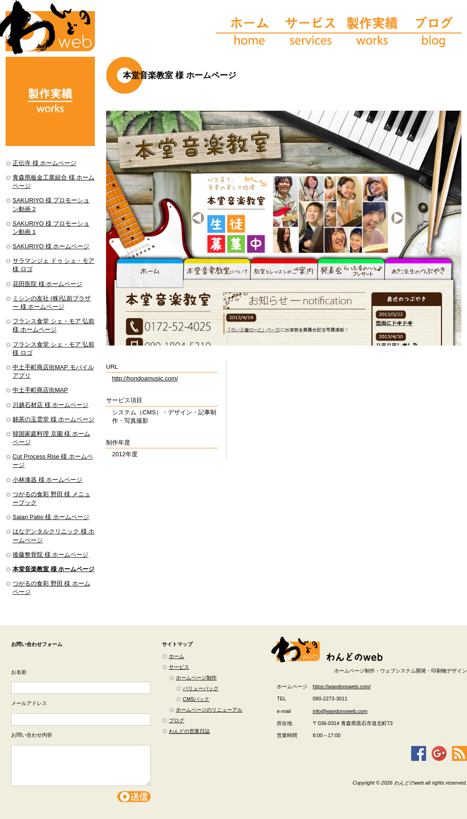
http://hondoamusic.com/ (145, 378)
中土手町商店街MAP (40, 389)
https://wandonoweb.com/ (342, 686)
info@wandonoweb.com (340, 711)
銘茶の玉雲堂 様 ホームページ (53, 419)
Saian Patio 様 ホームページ (51, 516)
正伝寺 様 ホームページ (44, 163)
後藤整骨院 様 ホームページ (50, 554)
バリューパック (201, 688)
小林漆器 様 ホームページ (47, 479)
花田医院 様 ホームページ (47, 283)
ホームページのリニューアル (209, 709)
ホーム (176, 656)
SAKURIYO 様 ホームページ (51, 246)
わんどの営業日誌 (189, 731)
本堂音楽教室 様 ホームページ (53, 569)
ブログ (176, 720)
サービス (179, 667)
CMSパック (196, 699)
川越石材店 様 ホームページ (50, 404)
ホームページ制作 (196, 677)
